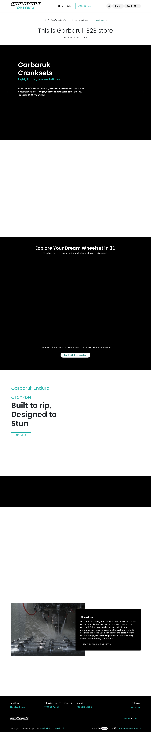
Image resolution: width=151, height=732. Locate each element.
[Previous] (7, 92)
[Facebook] (136, 707)
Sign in (118, 6)
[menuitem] (61, 6)
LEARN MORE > (21, 435)
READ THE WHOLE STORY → (97, 644)
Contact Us (84, 6)
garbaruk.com (99, 20)
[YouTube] (139, 707)
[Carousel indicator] (69, 135)
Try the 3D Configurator (76, 355)
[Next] (143, 92)
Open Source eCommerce (128, 728)
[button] (109, 6)
